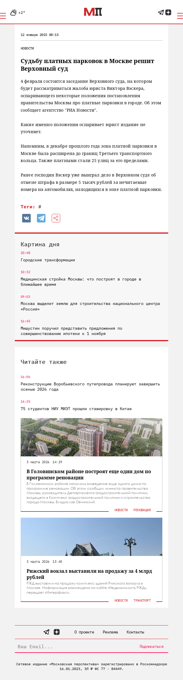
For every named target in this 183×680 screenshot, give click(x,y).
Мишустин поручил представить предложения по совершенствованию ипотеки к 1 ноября (71, 331)
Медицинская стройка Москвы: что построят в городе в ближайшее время (81, 281)
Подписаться (151, 646)
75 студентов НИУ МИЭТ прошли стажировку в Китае (76, 408)
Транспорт (142, 600)
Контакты (135, 632)
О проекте (84, 632)
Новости (27, 48)
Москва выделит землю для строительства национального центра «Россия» (90, 306)
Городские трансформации (48, 260)
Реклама (110, 632)
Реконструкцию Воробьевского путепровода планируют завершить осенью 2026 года (90, 386)
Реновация (142, 510)
